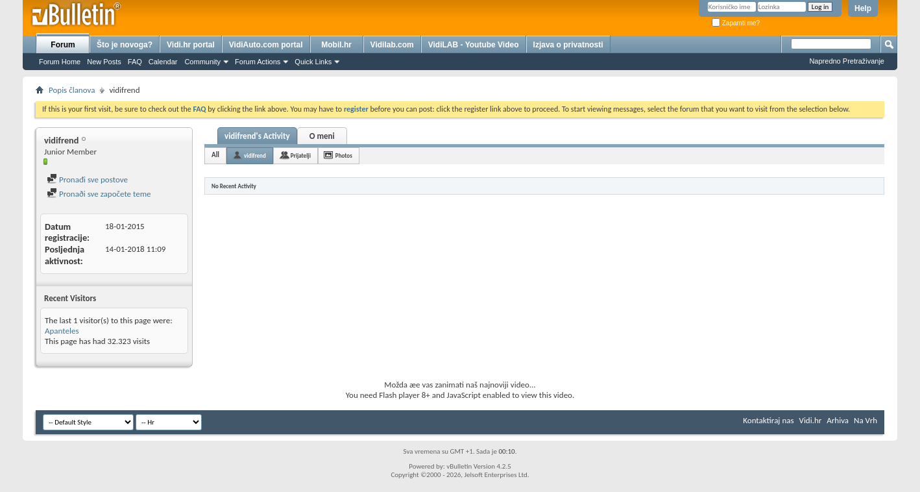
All (215, 155)
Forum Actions (257, 62)
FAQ (135, 62)
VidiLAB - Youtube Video (473, 44)
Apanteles (62, 331)
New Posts (104, 62)
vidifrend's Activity (257, 136)
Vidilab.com (392, 44)
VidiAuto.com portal (266, 44)
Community (202, 62)
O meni (322, 136)
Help (862, 8)
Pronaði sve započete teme (99, 194)
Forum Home (59, 62)
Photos (343, 155)
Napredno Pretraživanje (846, 61)
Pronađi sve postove (87, 179)
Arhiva (838, 420)
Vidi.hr (810, 420)
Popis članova (72, 90)
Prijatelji (301, 155)
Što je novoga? (124, 44)
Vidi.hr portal (191, 44)
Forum (63, 44)
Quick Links (313, 62)
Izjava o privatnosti (568, 44)
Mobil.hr (336, 44)
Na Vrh (865, 420)
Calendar (163, 62)
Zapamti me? (736, 23)
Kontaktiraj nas (768, 420)
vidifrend (255, 155)
